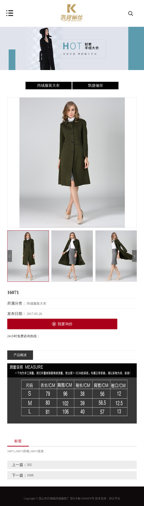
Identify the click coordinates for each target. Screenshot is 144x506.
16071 (11, 451)
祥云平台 (114, 498)
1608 (30, 475)
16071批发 (37, 451)
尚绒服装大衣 (48, 85)
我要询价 (62, 324)
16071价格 (23, 451)
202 (29, 465)
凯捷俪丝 (95, 85)
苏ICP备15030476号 (82, 498)
